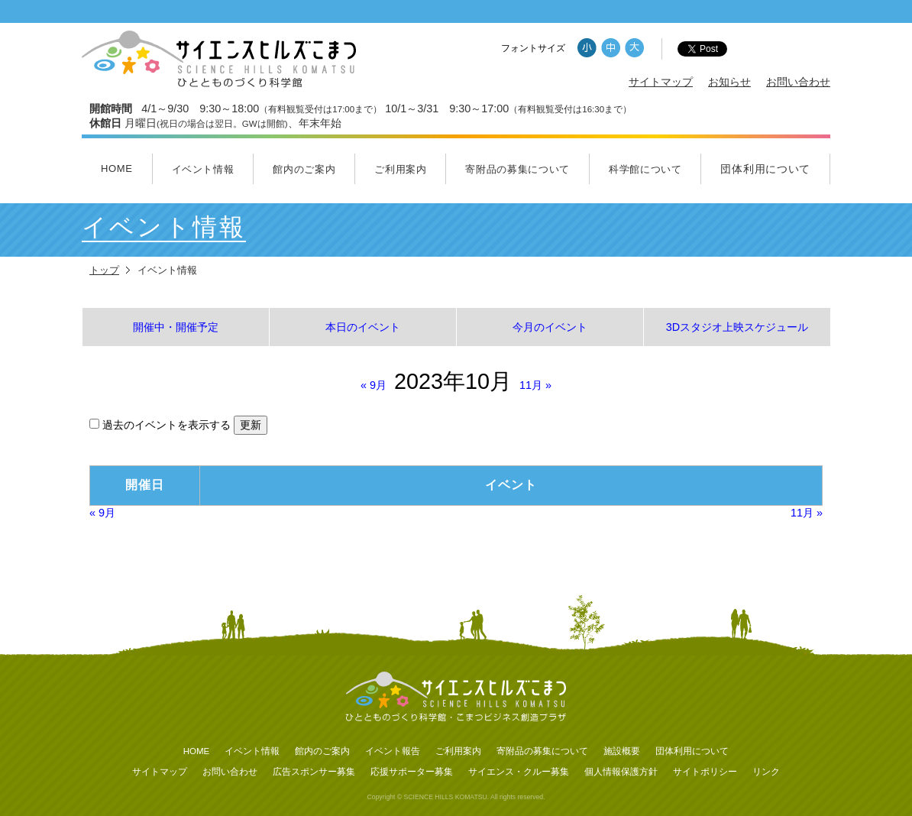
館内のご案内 (304, 169)
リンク (766, 771)
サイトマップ (661, 82)
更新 (250, 425)
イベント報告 (392, 751)
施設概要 (621, 751)
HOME (117, 168)
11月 (535, 385)
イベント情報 (203, 169)
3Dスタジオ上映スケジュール (737, 327)
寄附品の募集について (517, 169)
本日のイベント (362, 327)
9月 (373, 385)
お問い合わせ (798, 82)
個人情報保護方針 (621, 771)
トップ (104, 270)
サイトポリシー (705, 771)
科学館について (645, 169)
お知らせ (729, 82)
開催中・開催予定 (175, 327)
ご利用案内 (400, 169)
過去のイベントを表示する (161, 425)
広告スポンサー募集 (314, 771)
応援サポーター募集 (411, 771)
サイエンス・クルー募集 (518, 771)
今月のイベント (550, 327)
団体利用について (765, 169)
